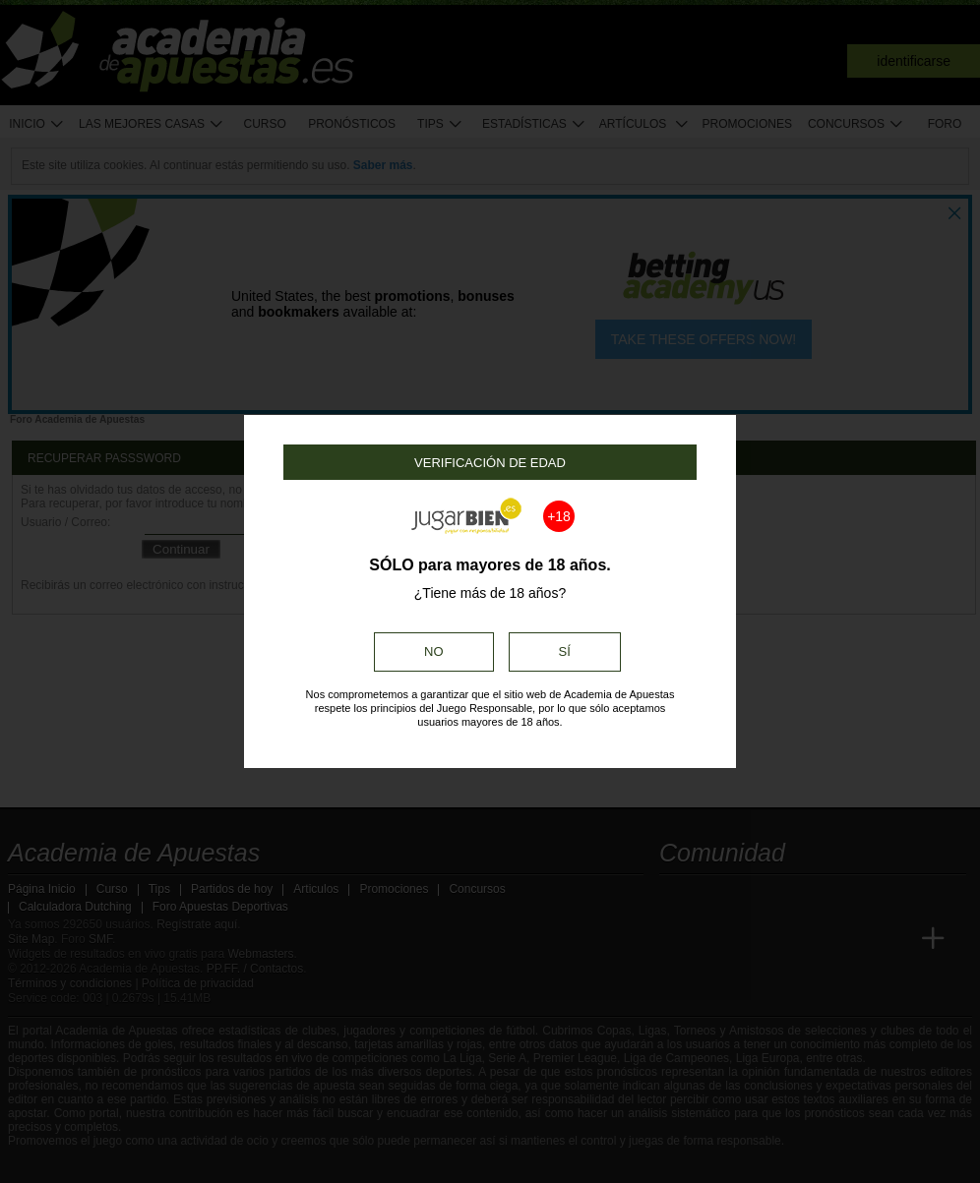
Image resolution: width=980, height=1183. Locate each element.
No (434, 651)
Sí (565, 651)
